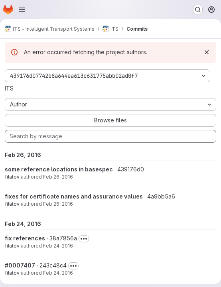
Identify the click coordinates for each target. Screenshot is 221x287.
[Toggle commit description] (84, 238)
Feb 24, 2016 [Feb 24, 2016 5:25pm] (58, 246)
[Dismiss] (206, 52)
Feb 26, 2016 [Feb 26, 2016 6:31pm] (58, 177)
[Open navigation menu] (22, 9)
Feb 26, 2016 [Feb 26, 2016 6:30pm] (58, 204)
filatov (12, 177)
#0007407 (20, 265)
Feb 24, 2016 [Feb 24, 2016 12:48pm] (58, 273)
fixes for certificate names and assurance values (74, 196)
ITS (9, 88)
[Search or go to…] (198, 9)
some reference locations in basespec (59, 169)
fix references (25, 238)
